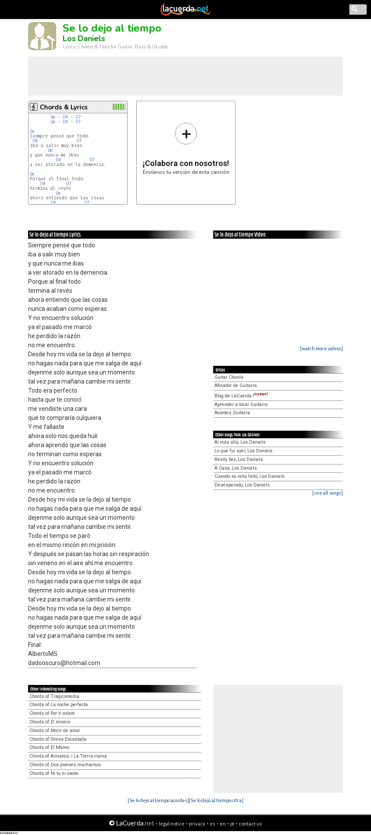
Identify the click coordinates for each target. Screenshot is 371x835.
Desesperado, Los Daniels (242, 485)
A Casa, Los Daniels (235, 468)
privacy (197, 823)
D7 (78, 117)
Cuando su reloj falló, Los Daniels (249, 476)
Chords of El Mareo (49, 747)
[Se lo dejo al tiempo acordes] (158, 800)
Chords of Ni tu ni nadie (54, 773)
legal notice (172, 823)
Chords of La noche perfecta (58, 704)
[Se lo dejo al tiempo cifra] (216, 800)
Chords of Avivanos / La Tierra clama (68, 756)
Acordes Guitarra (232, 413)
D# (65, 117)
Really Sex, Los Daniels (238, 459)
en (223, 823)
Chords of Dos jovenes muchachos (65, 765)
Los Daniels (84, 38)
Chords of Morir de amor (54, 730)
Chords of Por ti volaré (52, 713)
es (212, 823)
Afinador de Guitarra (235, 385)
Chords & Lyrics (64, 107)
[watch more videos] (321, 348)
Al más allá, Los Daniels (239, 442)
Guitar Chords (228, 377)
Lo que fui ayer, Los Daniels (243, 451)
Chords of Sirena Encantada (57, 739)
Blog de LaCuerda (241, 396)
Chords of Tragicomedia (54, 696)
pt (232, 823)
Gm (53, 117)
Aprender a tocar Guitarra (241, 404)
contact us (250, 823)
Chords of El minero (49, 722)
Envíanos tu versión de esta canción (186, 149)
